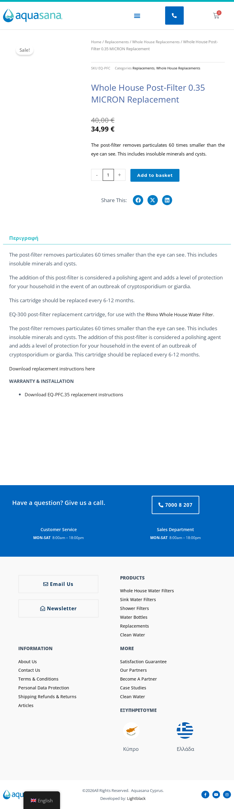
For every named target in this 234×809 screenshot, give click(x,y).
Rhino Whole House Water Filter (184, 313)
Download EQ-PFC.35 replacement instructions (80, 393)
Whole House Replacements (160, 41)
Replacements (118, 41)
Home (96, 41)
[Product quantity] (108, 174)
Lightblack (136, 798)
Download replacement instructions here (57, 368)
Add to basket (155, 175)
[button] (137, 16)
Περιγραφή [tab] (23, 237)
